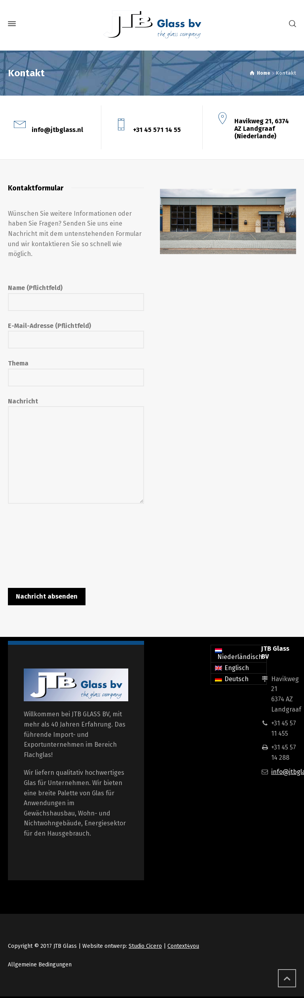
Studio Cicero (145, 946)
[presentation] (68, 542)
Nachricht (76, 451)
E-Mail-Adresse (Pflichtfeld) (76, 332)
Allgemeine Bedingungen (40, 964)
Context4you (183, 946)
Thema (76, 370)
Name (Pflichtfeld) (76, 294)
